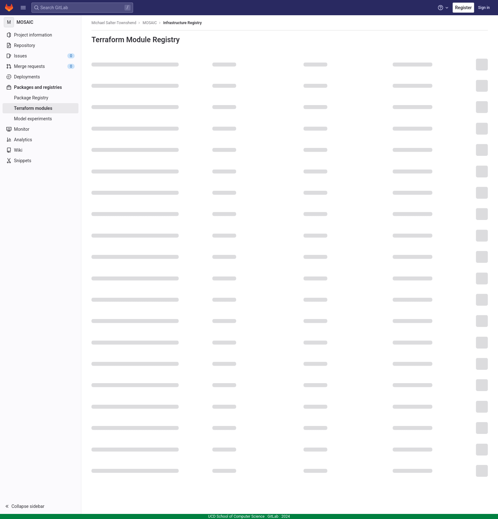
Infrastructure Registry (182, 23)
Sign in (484, 7)
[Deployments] (40, 77)
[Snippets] (40, 161)
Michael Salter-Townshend (113, 23)
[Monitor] (40, 129)
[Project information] (40, 35)
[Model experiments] (40, 119)
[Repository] (40, 45)
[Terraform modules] (40, 108)
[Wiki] (40, 150)
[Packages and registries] (40, 87)
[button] (23, 8)
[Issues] (40, 56)
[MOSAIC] (41, 22)
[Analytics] (40, 140)
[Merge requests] (40, 66)
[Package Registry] (40, 98)
